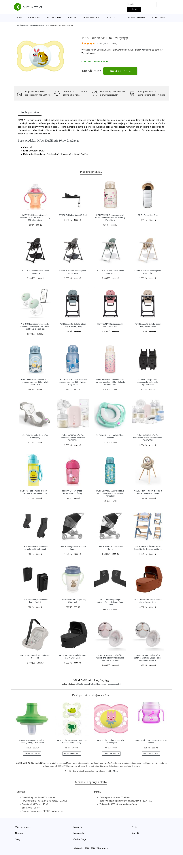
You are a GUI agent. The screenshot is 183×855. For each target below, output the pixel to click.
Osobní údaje (79, 839)
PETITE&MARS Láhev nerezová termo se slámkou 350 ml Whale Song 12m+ (73, 382)
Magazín (77, 827)
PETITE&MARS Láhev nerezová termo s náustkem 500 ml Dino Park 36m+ (110, 493)
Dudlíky (92, 684)
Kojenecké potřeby (114, 684)
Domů (19, 18)
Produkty (25, 25)
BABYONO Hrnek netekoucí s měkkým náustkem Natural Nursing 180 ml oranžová (35, 217)
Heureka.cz (34, 25)
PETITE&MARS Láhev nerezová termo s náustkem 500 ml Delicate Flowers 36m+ (110, 382)
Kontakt (135, 833)
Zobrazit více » (88, 53)
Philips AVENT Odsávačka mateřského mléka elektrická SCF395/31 (73, 437)
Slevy (17, 839)
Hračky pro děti (91, 18)
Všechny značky (23, 827)
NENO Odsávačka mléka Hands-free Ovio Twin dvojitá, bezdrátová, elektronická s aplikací (35, 326)
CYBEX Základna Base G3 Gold (72, 215)
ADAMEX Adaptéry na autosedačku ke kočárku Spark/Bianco (147, 382)
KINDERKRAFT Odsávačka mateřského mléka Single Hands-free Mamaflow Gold (148, 657)
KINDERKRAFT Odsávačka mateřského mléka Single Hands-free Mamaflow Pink (110, 657)
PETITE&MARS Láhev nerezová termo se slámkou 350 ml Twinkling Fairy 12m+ (110, 217)
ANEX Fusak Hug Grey (148, 215)
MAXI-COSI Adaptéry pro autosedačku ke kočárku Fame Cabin (110, 602)
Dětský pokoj (54, 18)
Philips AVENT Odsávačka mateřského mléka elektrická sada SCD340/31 (147, 437)
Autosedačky (158, 18)
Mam (144, 50)
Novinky (19, 833)
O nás (134, 827)
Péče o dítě (112, 18)
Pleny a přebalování (135, 18)
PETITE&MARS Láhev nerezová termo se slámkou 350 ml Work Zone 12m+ (35, 382)
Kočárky (72, 18)
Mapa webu (79, 833)
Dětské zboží (34, 18)
